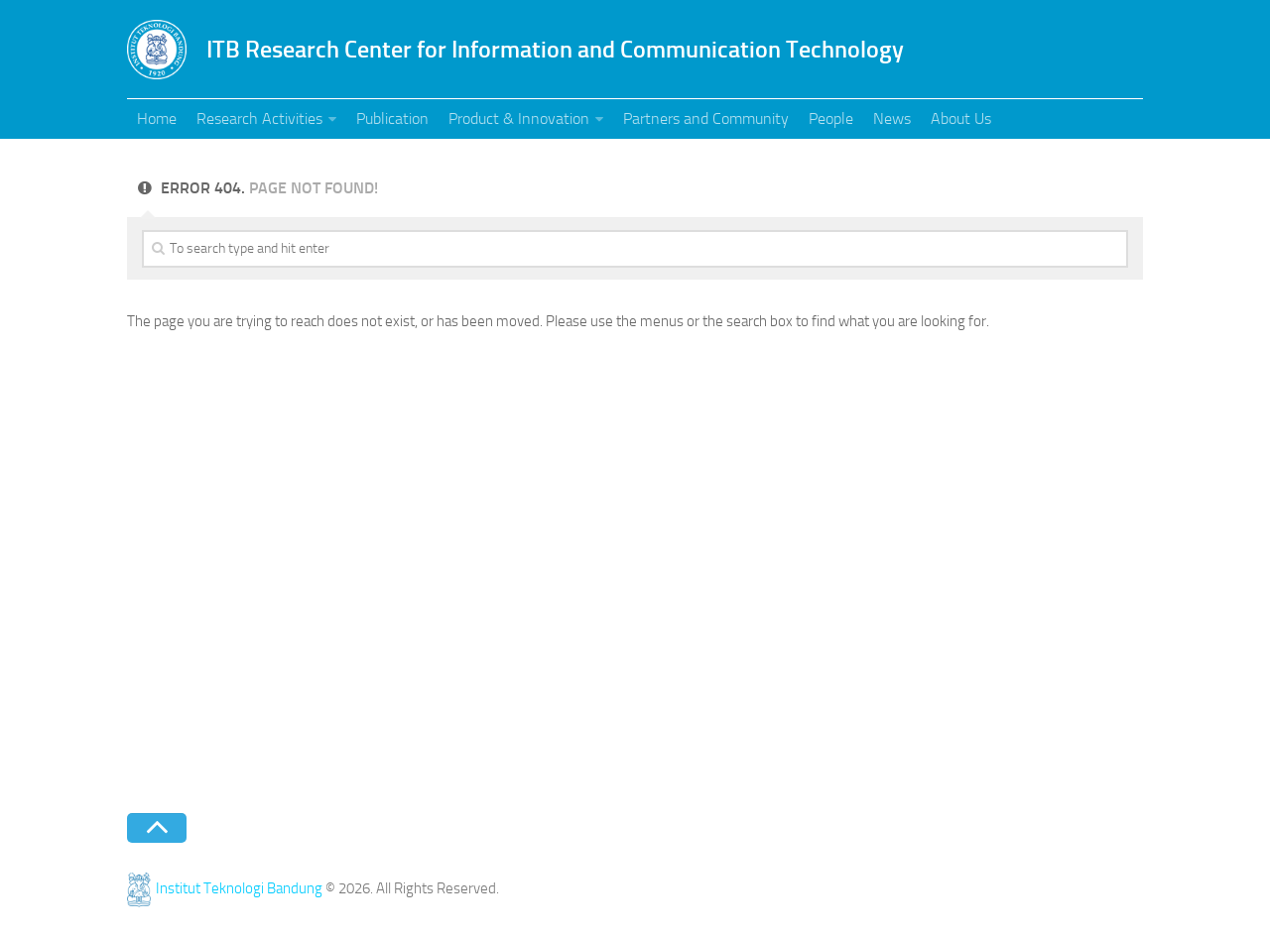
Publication (392, 118)
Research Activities (259, 118)
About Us (961, 118)
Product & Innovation (518, 118)
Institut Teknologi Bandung (224, 888)
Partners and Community (706, 118)
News (892, 118)
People (831, 118)
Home (157, 118)
